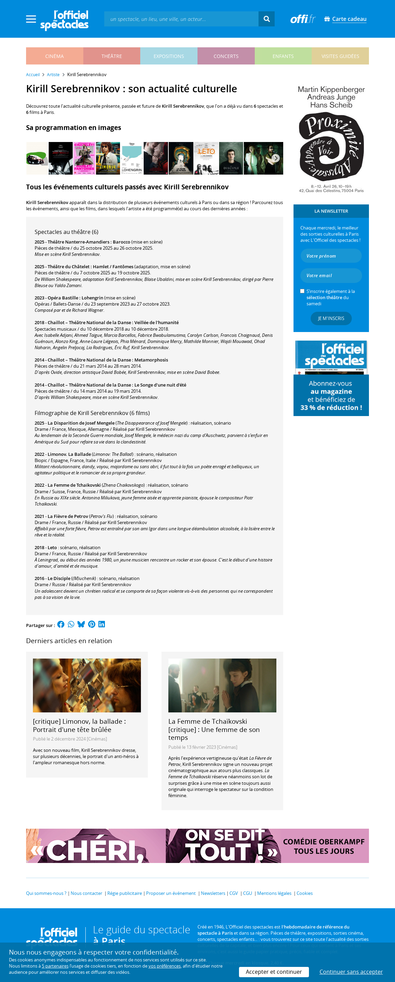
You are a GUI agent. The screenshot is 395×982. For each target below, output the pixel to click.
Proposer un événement (171, 893)
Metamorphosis (151, 360)
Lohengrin (92, 298)
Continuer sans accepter (351, 971)
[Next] (276, 158)
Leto (52, 547)
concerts (226, 56)
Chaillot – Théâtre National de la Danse (89, 322)
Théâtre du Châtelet (68, 266)
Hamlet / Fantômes (113, 266)
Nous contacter (86, 893)
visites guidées (340, 56)
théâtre (111, 56)
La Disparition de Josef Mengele (81, 423)
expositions (169, 56)
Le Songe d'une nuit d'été (160, 385)
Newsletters (213, 893)
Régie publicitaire (124, 893)
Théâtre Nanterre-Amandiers (78, 242)
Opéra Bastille (63, 298)
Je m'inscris (331, 318)
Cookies (305, 893)
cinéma (54, 56)
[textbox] (181, 18)
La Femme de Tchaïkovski (74, 485)
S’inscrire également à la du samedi (331, 297)
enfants (283, 56)
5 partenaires (55, 966)
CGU (247, 893)
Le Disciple (59, 578)
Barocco (121, 242)
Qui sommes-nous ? (46, 893)
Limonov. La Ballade (69, 454)
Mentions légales (274, 893)
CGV (233, 893)
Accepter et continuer (274, 971)
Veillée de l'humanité (156, 322)
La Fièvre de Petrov (68, 516)
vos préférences (164, 966)
